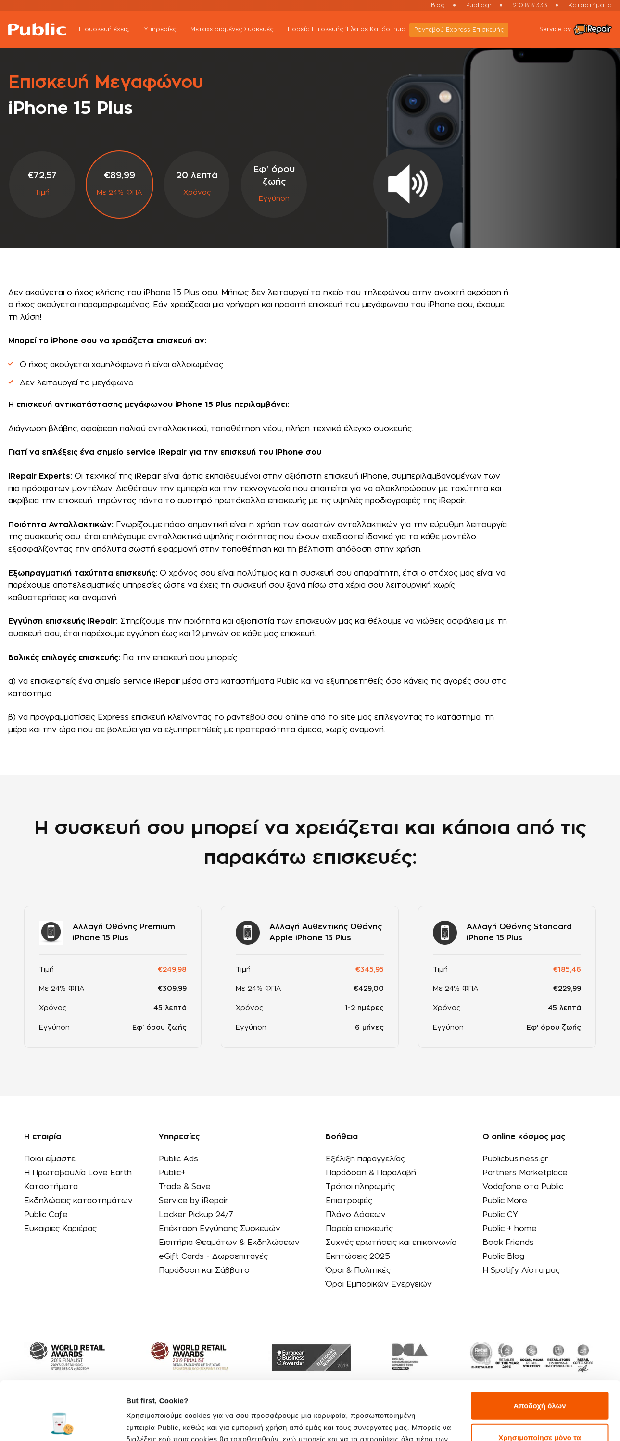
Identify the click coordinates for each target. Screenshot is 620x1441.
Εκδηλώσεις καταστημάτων (78, 1201)
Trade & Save (185, 1187)
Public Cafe (46, 1215)
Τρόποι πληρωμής (360, 1187)
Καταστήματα (590, 5)
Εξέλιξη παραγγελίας (365, 1159)
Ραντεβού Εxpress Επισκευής (459, 30)
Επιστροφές (349, 1201)
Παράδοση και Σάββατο (204, 1270)
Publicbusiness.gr (515, 1159)
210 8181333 (530, 5)
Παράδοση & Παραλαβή (371, 1173)
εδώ (336, 1396)
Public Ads (178, 1159)
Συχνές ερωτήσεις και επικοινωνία (391, 1242)
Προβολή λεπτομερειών (167, 1422)
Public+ (172, 1173)
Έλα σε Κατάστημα (376, 29)
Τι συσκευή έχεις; (109, 30)
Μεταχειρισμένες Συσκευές (237, 30)
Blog (438, 5)
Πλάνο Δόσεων (356, 1215)
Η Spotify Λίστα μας (521, 1270)
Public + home (509, 1228)
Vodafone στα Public (522, 1187)
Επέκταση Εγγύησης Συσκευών (219, 1228)
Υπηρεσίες (165, 30)
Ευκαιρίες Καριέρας (60, 1228)
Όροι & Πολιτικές (358, 1270)
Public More (504, 1201)
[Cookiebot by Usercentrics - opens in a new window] (62, 1422)
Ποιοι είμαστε (50, 1159)
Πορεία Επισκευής (315, 29)
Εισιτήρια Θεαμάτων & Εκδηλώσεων (229, 1242)
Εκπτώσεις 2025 (358, 1256)
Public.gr (479, 5)
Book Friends (508, 1242)
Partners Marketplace (525, 1173)
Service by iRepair (193, 1201)
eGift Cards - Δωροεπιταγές (213, 1256)
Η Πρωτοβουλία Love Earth (78, 1173)
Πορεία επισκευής (359, 1228)
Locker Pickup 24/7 (196, 1215)
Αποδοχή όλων (539, 1351)
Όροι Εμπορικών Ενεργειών (379, 1284)
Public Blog (503, 1256)
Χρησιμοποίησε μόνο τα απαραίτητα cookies (539, 1388)
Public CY (500, 1215)
